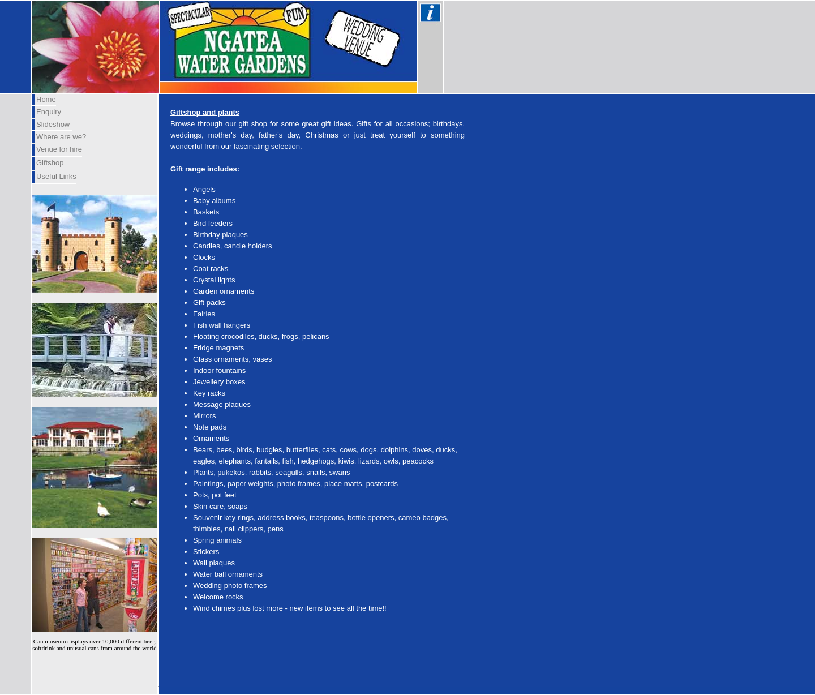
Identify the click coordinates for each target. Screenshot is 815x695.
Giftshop (49, 162)
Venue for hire (59, 149)
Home (46, 99)
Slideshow (53, 124)
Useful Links (56, 176)
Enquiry (48, 112)
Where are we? (61, 136)
